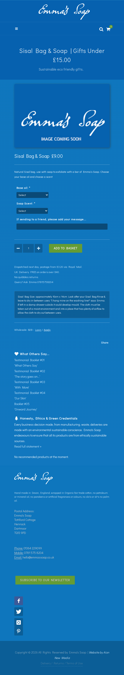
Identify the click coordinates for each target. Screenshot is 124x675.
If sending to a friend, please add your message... (52, 219)
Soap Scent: (26, 203)
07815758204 (45, 282)
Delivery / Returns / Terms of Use (62, 663)
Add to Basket (65, 248)
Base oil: (24, 187)
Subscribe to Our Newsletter (45, 580)
